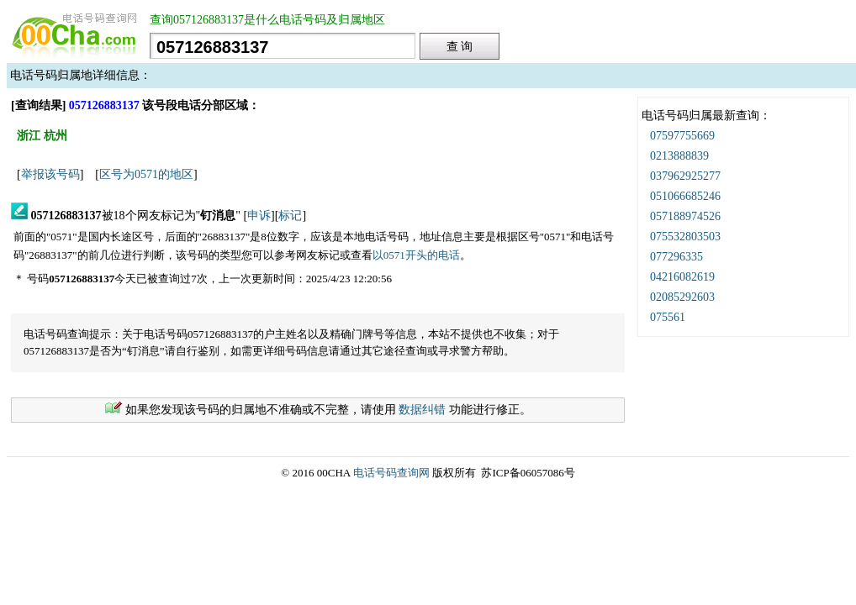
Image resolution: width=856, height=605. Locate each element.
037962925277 (685, 176)
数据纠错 (422, 409)
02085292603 (682, 297)
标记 (290, 215)
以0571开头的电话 (416, 255)
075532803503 (685, 236)
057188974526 (685, 216)
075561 (667, 317)
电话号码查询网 (391, 472)
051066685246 (685, 196)
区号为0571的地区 (146, 174)
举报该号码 (50, 174)
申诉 (259, 215)
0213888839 (679, 156)
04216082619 (682, 277)
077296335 (676, 256)
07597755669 (682, 135)
